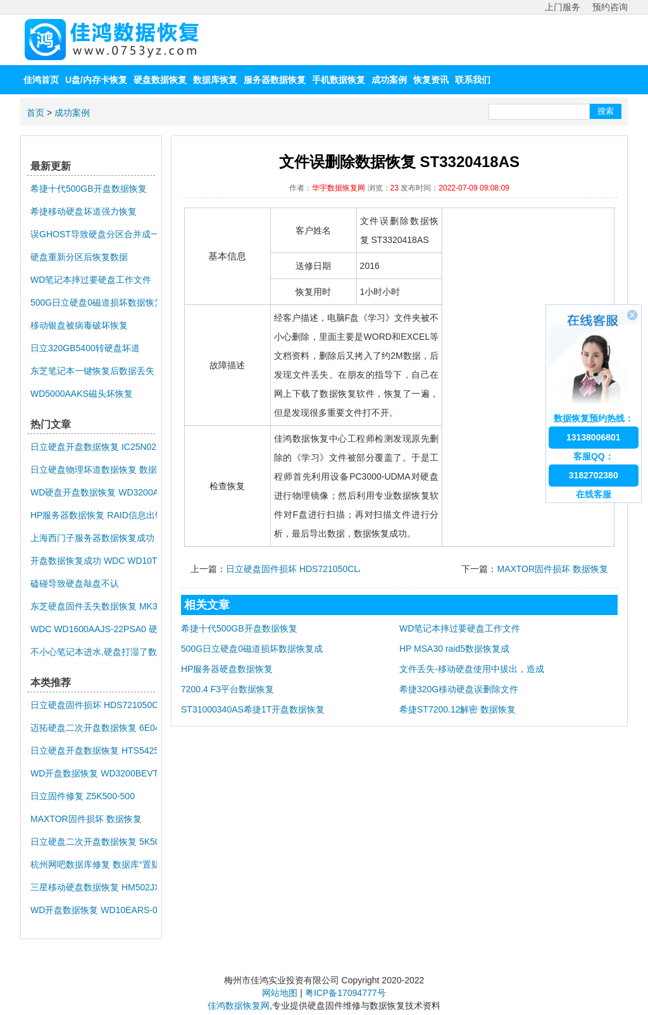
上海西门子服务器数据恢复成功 (92, 538)
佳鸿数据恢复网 (239, 1005)
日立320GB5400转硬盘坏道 (85, 348)
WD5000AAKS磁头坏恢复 (81, 394)
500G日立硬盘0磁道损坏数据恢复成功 (93, 302)
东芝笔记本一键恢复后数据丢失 (92, 371)
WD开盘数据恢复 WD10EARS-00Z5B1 (93, 910)
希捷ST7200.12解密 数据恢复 (457, 709)
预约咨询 (610, 7)
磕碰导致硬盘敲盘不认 (74, 583)
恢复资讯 (431, 80)
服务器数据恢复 (275, 80)
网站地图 (279, 993)
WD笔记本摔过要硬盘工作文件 (459, 628)
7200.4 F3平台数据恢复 (227, 689)
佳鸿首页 (41, 80)
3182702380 (593, 475)
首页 (35, 113)
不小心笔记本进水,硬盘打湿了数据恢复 (93, 652)
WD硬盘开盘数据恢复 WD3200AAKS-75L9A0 (93, 492)
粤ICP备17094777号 (345, 993)
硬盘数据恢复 (160, 80)
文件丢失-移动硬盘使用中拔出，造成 (471, 669)
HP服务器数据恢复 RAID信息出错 (93, 515)
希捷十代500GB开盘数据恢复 (239, 628)
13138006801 (593, 437)
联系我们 (472, 80)
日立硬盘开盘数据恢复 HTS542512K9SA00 (93, 750)
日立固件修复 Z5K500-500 (82, 796)
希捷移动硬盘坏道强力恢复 (83, 211)
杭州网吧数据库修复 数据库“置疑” (93, 864)
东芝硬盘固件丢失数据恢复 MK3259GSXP (93, 606)
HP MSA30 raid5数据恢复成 (454, 649)
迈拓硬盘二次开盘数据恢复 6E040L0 (93, 728)
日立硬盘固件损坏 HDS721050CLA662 (303, 569)
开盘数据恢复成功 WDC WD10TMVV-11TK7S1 (93, 561)
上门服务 (562, 7)
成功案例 (389, 80)
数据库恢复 (215, 80)
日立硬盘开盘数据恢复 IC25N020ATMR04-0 (93, 447)
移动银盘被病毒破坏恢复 (79, 325)
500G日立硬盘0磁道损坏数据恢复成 (252, 649)
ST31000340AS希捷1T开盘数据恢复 (253, 709)
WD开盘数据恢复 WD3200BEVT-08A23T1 (93, 773)
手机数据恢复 (338, 80)
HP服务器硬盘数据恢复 (227, 669)
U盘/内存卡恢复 (96, 80)
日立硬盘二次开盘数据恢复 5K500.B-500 (93, 842)
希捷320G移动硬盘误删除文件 (458, 689)
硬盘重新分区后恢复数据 (79, 257)
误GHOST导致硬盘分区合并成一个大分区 (93, 234)
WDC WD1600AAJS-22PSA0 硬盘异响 (93, 629)
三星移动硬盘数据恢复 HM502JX (93, 887)
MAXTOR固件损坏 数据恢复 (552, 569)
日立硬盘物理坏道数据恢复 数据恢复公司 (93, 469)
